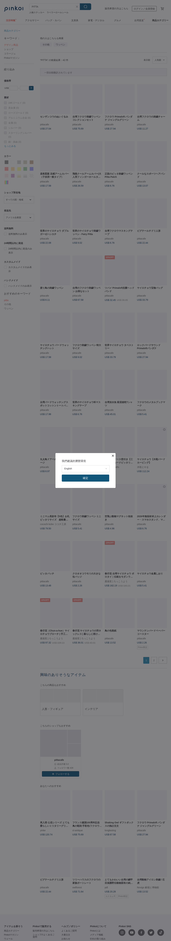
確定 (85, 478)
